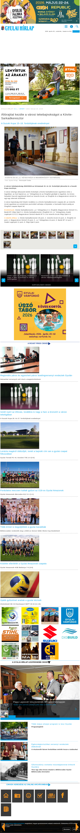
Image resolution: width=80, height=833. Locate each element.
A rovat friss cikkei (37, 343)
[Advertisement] (40, 48)
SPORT (22, 109)
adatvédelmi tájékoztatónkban (14, 823)
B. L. (16, 109)
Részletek (67, 829)
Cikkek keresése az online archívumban (27, 785)
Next (77, 711)
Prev (11, 711)
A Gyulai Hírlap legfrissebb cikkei (29, 663)
